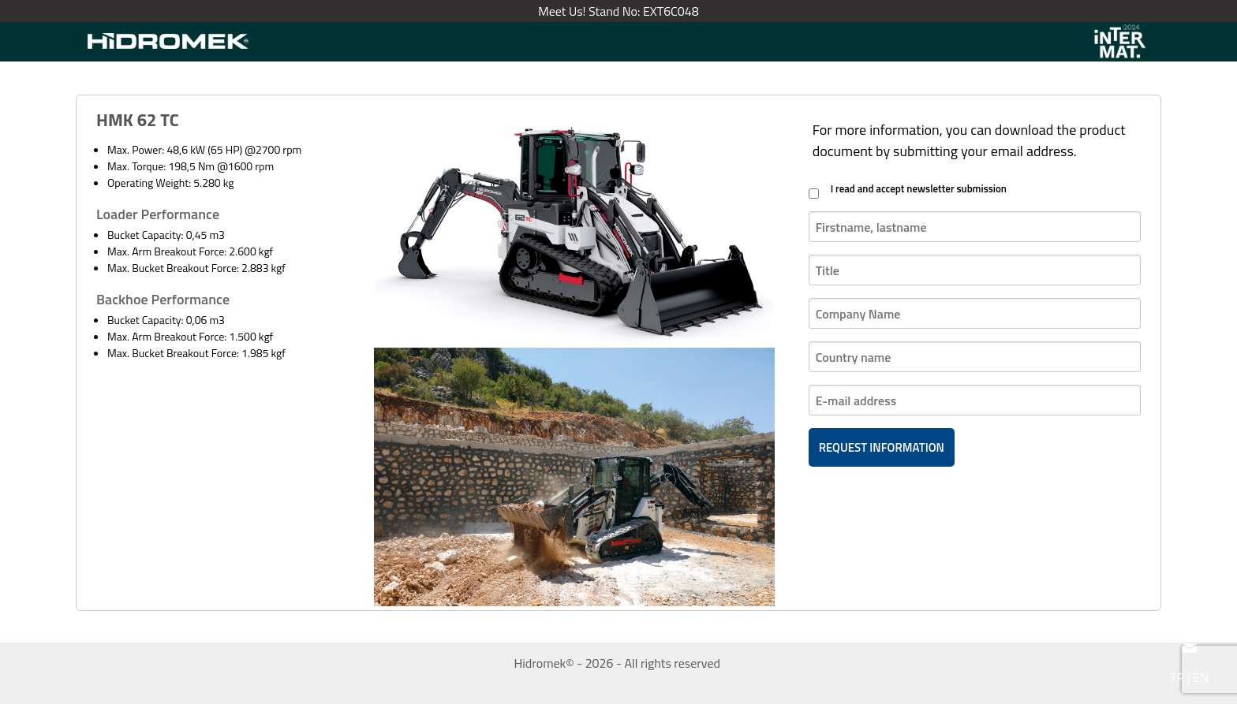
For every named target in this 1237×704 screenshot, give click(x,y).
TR (1177, 677)
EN (1201, 677)
